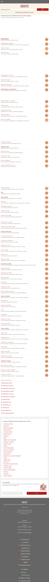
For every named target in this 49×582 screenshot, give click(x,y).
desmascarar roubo (25, 542)
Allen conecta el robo (7, 405)
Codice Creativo (28, 527)
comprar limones (8, 446)
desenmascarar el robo (25, 540)
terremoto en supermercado (10, 458)
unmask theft (25, 537)
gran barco (6, 468)
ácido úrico (6, 456)
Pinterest (29, 521)
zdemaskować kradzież (25, 560)
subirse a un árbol (8, 418)
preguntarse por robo (7, 396)
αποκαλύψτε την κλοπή (25, 575)
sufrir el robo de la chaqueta (8, 407)
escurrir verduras (8, 470)
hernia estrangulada (9, 442)
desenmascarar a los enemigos (9, 391)
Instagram (25, 521)
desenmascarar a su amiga (8, 388)
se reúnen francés (8, 426)
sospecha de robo (6, 394)
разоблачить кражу (25, 554)
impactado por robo (6, 399)
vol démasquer (25, 551)
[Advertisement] (24, 28)
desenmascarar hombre (7, 377)
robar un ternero (5, 290)
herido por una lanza (9, 436)
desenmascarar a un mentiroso (9, 89)
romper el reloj (7, 438)
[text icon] (42, 9)
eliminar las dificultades (9, 464)
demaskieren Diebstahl (25, 548)
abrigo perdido (7, 424)
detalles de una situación (10, 434)
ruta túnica (6, 420)
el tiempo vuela (7, 460)
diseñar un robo (5, 141)
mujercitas (6, 430)
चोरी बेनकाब (25, 564)
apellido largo (7, 454)
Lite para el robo (6, 402)
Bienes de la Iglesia (8, 422)
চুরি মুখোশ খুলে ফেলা (25, 570)
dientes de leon (7, 428)
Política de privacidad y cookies (24, 524)
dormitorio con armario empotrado (12, 450)
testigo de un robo (5, 355)
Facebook (20, 521)
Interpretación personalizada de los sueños (24, 12)
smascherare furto (25, 534)
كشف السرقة (23, 567)
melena (5, 440)
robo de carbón (5, 323)
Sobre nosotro (24, 502)
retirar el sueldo (7, 462)
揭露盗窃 (25, 557)
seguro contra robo (6, 226)
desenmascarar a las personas (9, 383)
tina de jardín (7, 448)
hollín (5, 432)
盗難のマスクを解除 (25, 572)
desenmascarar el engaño (8, 380)
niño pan (6, 466)
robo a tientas (4, 191)
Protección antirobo (6, 258)
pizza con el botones (9, 444)
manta (5, 452)
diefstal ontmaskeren (25, 545)
